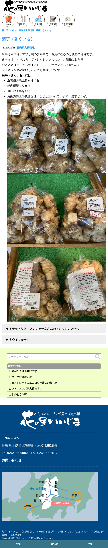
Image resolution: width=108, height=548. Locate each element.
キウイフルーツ (19, 339)
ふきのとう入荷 (18, 394)
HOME (54, 544)
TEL (90, 544)
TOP (18, 544)
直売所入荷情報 (26, 47)
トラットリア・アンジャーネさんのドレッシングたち (44, 328)
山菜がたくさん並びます (23, 371)
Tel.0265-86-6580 (15, 453)
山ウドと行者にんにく (21, 376)
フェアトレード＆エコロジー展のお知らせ (33, 382)
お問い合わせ (11, 460)
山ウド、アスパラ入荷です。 (25, 388)
